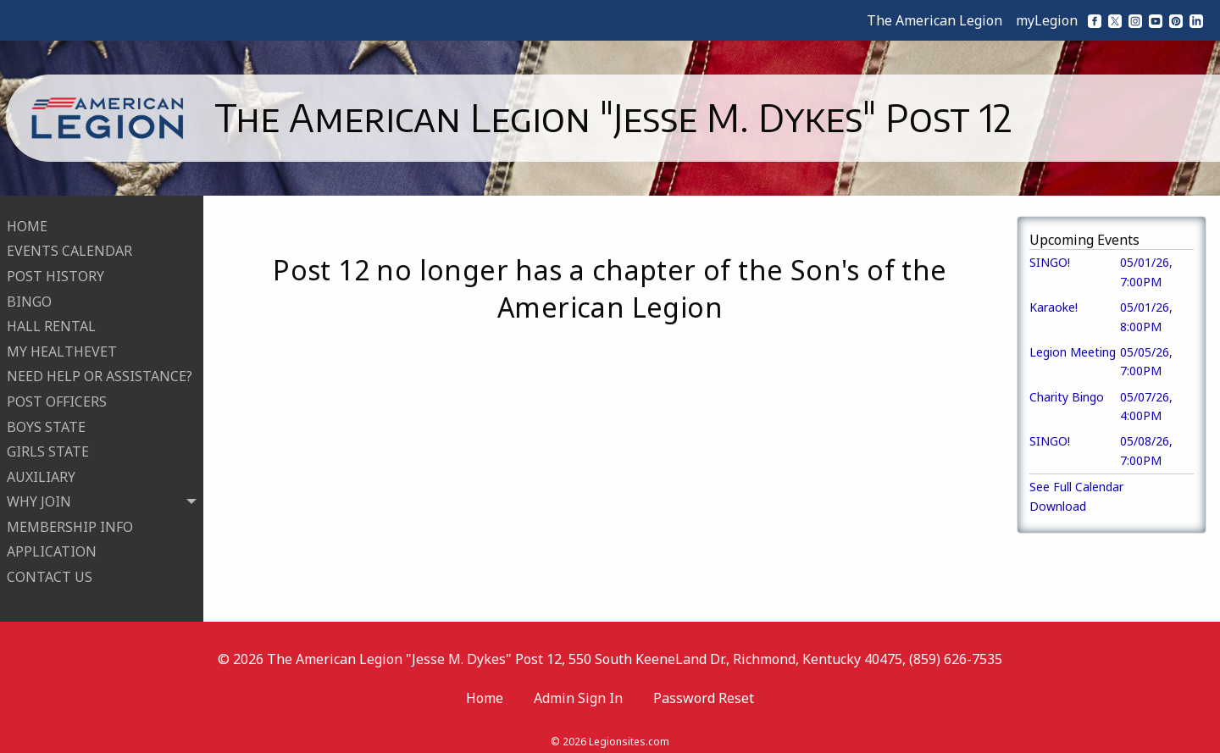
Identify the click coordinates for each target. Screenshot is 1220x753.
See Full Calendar (1076, 487)
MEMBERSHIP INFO (70, 521)
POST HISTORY (55, 271)
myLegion (1047, 20)
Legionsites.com (629, 731)
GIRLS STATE (48, 446)
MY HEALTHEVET (62, 346)
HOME (27, 221)
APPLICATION (52, 547)
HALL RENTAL (51, 321)
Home (484, 687)
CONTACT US (49, 571)
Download (1057, 506)
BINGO (29, 296)
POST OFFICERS (57, 396)
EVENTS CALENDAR (69, 246)
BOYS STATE (46, 421)
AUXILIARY (41, 471)
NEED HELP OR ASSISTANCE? (99, 372)
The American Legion (934, 20)
